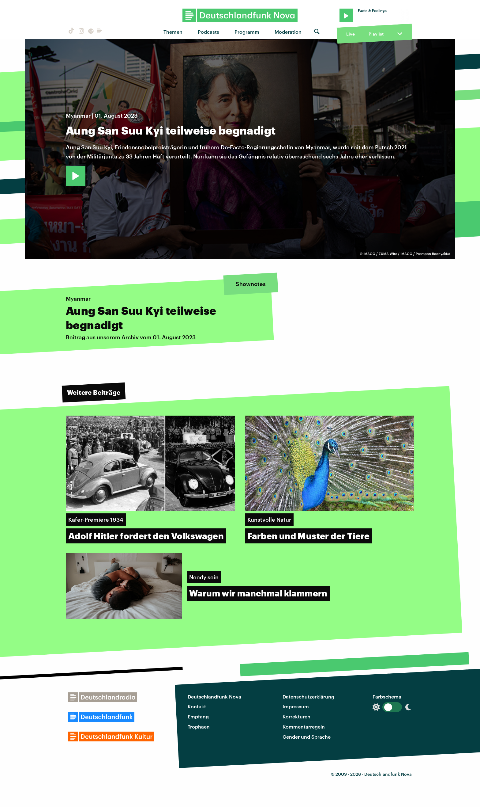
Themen (172, 32)
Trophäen (199, 726)
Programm (246, 32)
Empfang (198, 716)
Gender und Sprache (307, 737)
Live (350, 33)
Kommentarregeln (304, 726)
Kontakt (197, 706)
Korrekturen (296, 716)
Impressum (296, 706)
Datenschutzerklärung (308, 696)
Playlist (376, 33)
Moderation (288, 32)
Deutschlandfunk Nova (214, 696)
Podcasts (208, 32)
